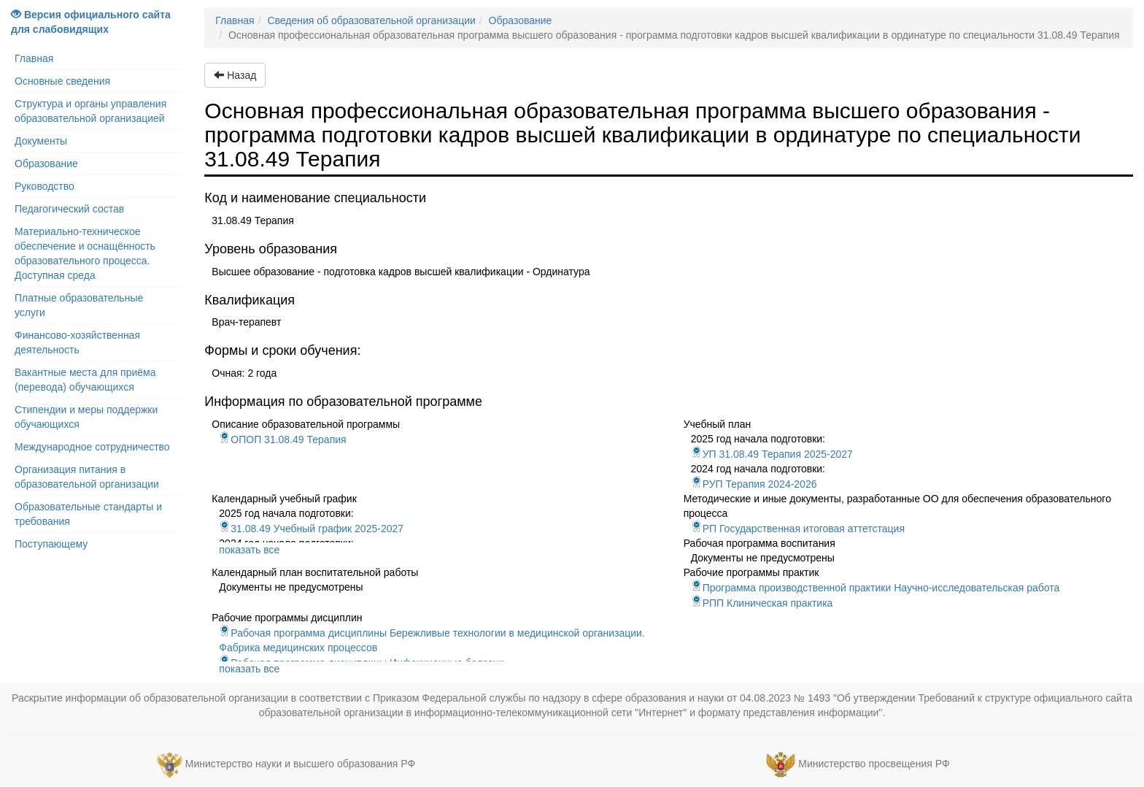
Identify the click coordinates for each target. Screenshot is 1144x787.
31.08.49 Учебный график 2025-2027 (311, 528)
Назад (235, 75)
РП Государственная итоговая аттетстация (798, 528)
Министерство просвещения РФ (873, 763)
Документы (41, 141)
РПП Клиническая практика (762, 603)
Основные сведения (62, 81)
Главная (34, 58)
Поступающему (51, 544)
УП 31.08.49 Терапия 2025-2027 (772, 454)
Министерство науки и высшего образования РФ (300, 763)
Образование (46, 163)
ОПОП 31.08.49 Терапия (282, 439)
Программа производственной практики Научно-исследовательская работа (875, 588)
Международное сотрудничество (92, 447)
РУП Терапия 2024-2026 (754, 484)
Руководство (44, 186)
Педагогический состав (69, 209)
